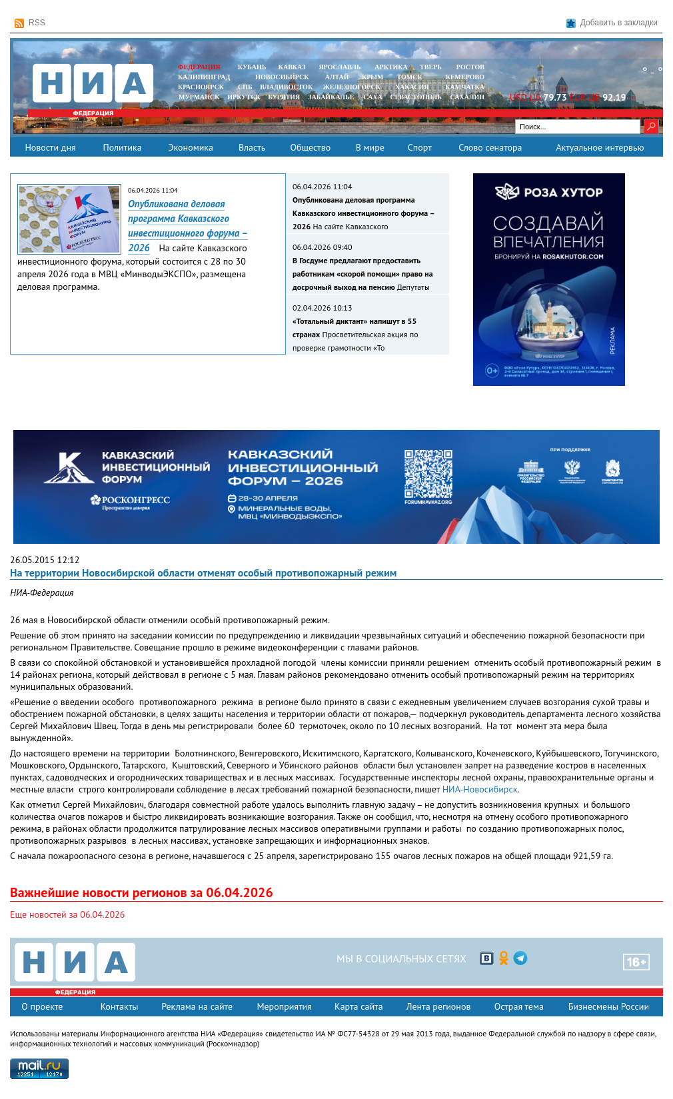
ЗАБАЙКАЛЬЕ (332, 97)
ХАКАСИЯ (410, 87)
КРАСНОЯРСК (201, 87)
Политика (122, 147)
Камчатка (464, 87)
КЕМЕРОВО (465, 77)
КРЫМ (373, 77)
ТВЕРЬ (431, 67)
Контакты (120, 1006)
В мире (370, 147)
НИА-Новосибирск (480, 789)
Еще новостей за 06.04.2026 (67, 914)
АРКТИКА (391, 67)
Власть (252, 147)
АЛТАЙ (337, 77)
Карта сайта (359, 1006)
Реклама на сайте (197, 1006)
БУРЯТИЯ (284, 97)
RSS (30, 23)
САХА (372, 97)
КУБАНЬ (252, 67)
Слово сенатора (490, 147)
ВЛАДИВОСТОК (286, 87)
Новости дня (50, 147)
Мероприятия (284, 1006)
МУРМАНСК (199, 97)
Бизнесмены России (608, 1006)
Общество (310, 147)
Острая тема (519, 1006)
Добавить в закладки (612, 23)
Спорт (420, 147)
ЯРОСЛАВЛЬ (339, 67)
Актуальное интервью (600, 147)
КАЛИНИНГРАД (204, 77)
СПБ (245, 87)
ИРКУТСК (243, 97)
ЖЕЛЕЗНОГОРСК (351, 87)
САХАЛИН (467, 97)
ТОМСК (411, 77)
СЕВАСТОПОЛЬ (415, 97)
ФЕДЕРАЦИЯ (199, 67)
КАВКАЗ (292, 67)
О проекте (42, 1006)
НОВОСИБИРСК (282, 77)
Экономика (190, 147)
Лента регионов (438, 1006)
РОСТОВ (470, 67)
